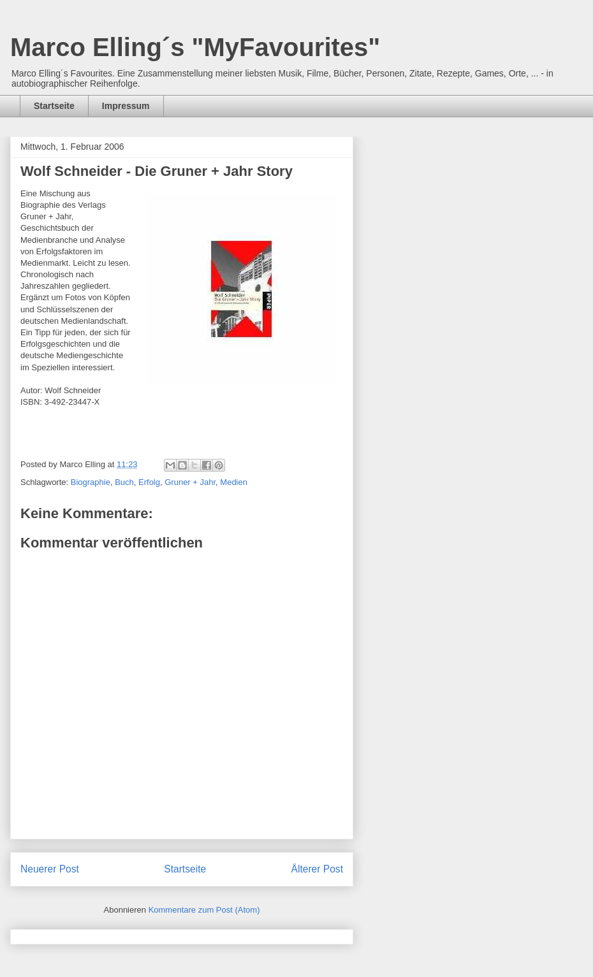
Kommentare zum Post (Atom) (204, 910)
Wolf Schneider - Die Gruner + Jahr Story (156, 171)
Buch (124, 482)
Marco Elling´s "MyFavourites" (195, 47)
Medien (233, 482)
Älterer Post (317, 869)
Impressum (126, 106)
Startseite (54, 106)
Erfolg (149, 482)
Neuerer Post (49, 869)
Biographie (90, 482)
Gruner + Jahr (190, 482)
